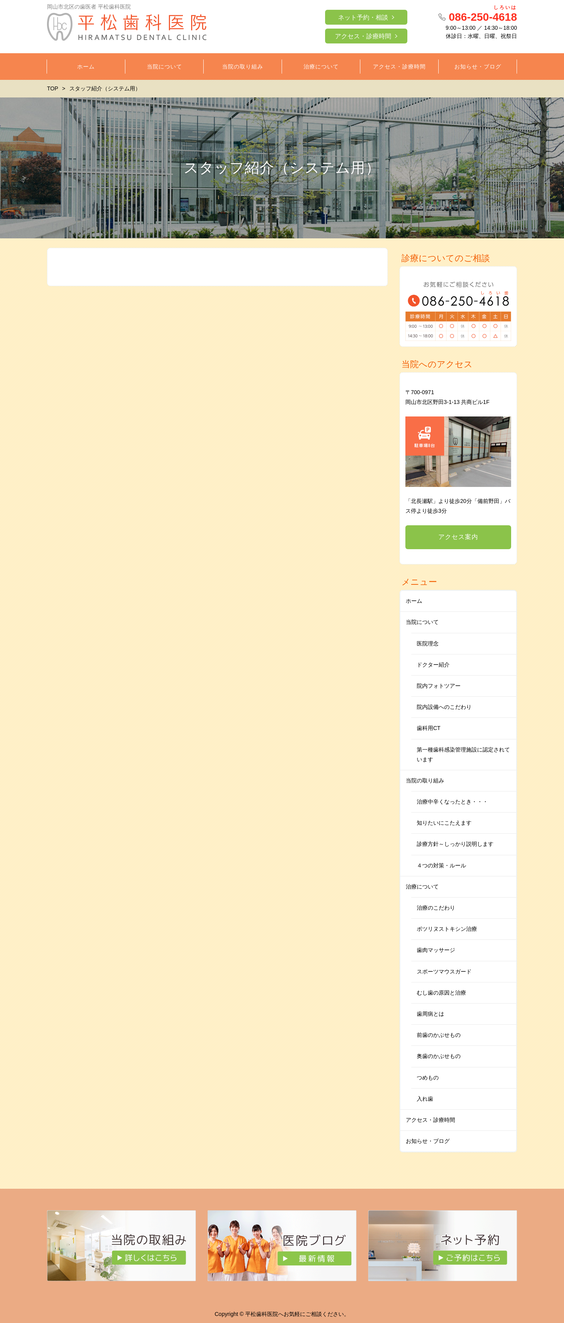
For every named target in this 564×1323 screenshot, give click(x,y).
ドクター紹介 (433, 665)
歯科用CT (429, 728)
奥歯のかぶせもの (439, 1056)
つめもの (428, 1077)
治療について (422, 886)
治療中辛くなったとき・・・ (452, 801)
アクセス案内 (458, 537)
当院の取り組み (425, 780)
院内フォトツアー (439, 686)
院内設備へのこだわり (444, 707)
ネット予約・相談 (363, 17)
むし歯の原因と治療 (441, 993)
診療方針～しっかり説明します (455, 844)
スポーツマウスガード (444, 971)
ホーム (414, 601)
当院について (422, 622)
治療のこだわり (436, 908)
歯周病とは (430, 1014)
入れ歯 (425, 1099)
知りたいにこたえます (444, 823)
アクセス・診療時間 (363, 36)
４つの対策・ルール (441, 865)
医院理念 (428, 643)
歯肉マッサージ (436, 950)
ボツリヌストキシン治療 (447, 929)
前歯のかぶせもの (439, 1035)
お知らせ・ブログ (428, 1141)
